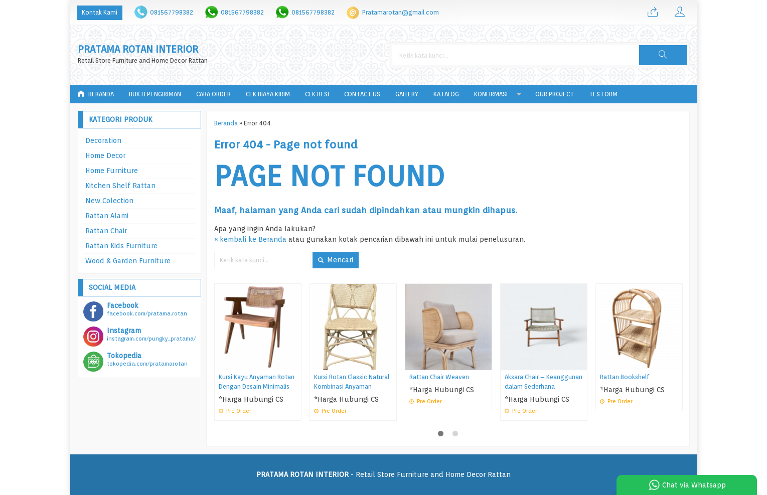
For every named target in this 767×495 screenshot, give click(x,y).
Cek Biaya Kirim (268, 94)
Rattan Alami (106, 216)
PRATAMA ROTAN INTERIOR (138, 49)
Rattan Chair (106, 231)
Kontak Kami (99, 12)
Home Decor (105, 155)
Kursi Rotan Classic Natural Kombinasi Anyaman (351, 381)
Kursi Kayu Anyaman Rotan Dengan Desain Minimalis (256, 381)
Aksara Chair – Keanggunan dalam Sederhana (543, 381)
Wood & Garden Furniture (128, 261)
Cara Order (213, 94)
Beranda (96, 94)
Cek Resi (317, 94)
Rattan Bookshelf (624, 377)
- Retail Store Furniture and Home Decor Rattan (383, 474)
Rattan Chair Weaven (439, 377)
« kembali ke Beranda (250, 239)
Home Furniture (111, 171)
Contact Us (362, 94)
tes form (603, 94)
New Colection (109, 201)
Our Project (554, 94)
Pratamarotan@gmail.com (400, 12)
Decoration (103, 140)
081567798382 (171, 12)
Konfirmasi (491, 94)
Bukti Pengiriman (155, 94)
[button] (662, 55)
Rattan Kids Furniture (121, 246)
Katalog (446, 94)
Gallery (406, 94)
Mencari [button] (335, 260)
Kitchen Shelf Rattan (120, 186)
